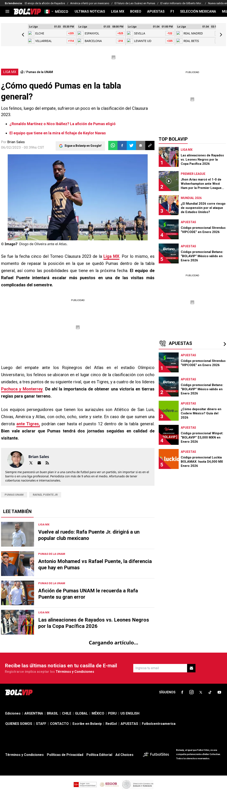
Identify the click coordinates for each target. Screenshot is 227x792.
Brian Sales (16, 142)
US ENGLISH (129, 713)
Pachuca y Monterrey (22, 388)
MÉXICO (98, 713)
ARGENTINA (33, 713)
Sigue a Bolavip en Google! (83, 145)
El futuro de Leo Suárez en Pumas (135, 3)
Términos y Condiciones (75, 672)
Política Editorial (99, 755)
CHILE (66, 713)
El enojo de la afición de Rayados (45, 3)
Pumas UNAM (14, 494)
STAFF (41, 724)
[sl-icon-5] (219, 692)
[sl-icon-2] (191, 692)
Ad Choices (124, 755)
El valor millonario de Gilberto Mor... (181, 3)
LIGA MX (117, 11)
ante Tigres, (28, 423)
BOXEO (135, 11)
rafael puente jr (45, 494)
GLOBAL (81, 713)
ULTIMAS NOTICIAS (90, 11)
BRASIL (52, 713)
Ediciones (13, 713)
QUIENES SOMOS (18, 724)
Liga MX (111, 256)
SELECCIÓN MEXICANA (198, 11)
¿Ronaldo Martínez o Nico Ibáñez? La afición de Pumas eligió (62, 124)
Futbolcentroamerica (159, 724)
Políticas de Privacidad (65, 755)
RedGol (111, 724)
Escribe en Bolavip (87, 724)
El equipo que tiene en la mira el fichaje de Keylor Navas (57, 133)
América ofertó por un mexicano (89, 3)
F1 (172, 11)
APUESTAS (156, 11)
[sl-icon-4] (209, 692)
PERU (112, 713)
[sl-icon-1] (182, 692)
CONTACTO (59, 724)
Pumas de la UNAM (39, 72)
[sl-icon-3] (200, 692)
